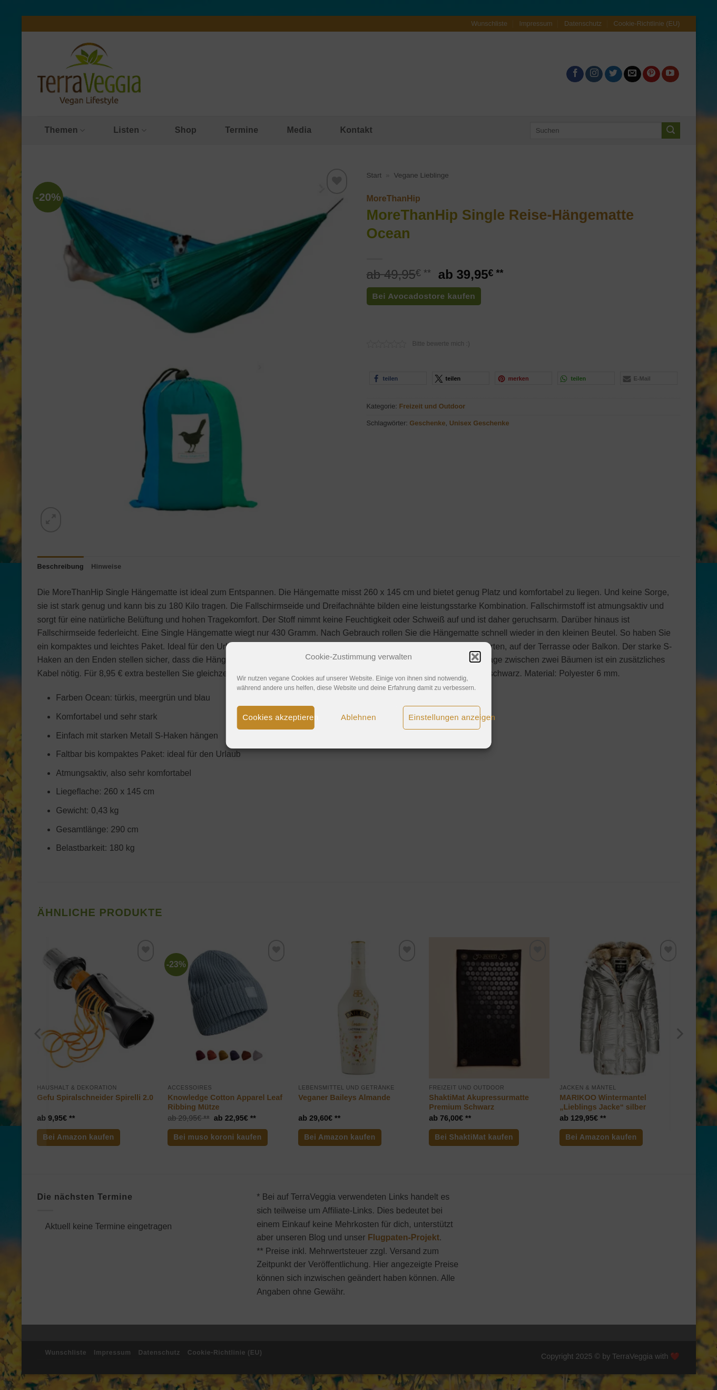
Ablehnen (358, 717)
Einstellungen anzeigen (444, 717)
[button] (475, 657)
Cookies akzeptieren (278, 717)
